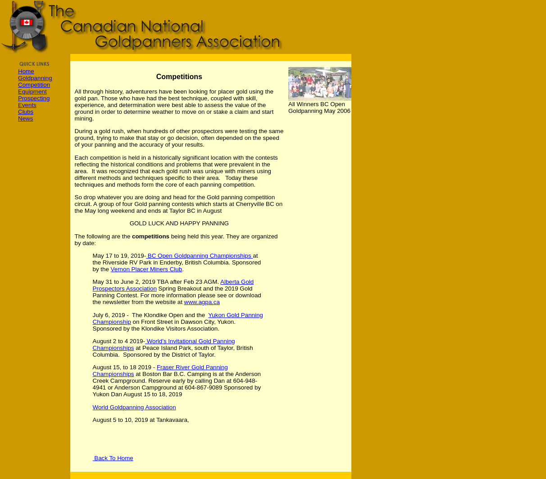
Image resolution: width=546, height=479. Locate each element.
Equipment (32, 91)
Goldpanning (35, 78)
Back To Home (113, 458)
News (25, 118)
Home (26, 71)
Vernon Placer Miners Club (146, 269)
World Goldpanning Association (134, 407)
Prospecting (34, 98)
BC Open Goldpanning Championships (198, 255)
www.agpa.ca (202, 302)
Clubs (25, 111)
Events (27, 105)
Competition (34, 84)
